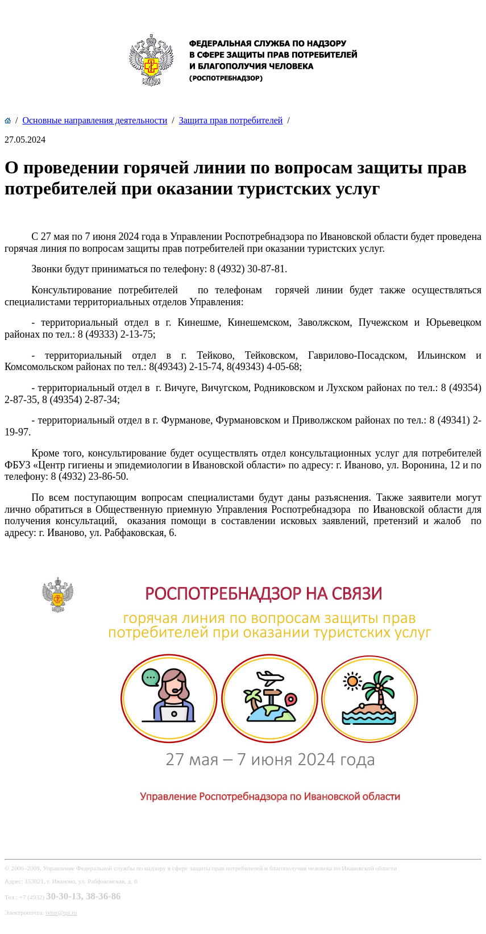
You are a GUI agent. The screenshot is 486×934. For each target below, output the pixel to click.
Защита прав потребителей (231, 120)
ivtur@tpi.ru (61, 912)
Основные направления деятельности (94, 120)
